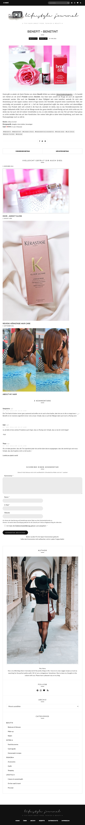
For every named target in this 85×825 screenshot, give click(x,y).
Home (17, 820)
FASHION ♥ (10, 757)
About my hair (10, 394)
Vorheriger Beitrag (22, 151)
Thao (4, 443)
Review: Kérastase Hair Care (16, 323)
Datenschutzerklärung (23, 526)
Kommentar (8, 476)
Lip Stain (70, 131)
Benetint (17, 131)
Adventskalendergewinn (64, 94)
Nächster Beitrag (62, 151)
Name (7, 497)
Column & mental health (15, 779)
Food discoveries (13, 744)
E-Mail (7, 505)
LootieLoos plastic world (10, 455)
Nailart (10, 736)
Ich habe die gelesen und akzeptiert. (25, 526)
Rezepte (42, 820)
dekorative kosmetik (45, 131)
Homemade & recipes (14, 753)
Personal (10, 788)
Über (25, 820)
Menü (6, 3)
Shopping (11, 770)
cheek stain (29, 131)
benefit (8, 131)
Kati (4, 425)
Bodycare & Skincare (14, 727)
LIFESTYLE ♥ (10, 775)
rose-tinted (9, 134)
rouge (19, 134)
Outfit (10, 766)
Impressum (66, 820)
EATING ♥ (9, 740)
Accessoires (11, 762)
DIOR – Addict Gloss (12, 216)
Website (7, 513)
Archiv (32, 820)
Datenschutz (53, 820)
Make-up (43, 38)
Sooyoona (6, 408)
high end (60, 131)
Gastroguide (12, 749)
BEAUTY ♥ (33, 38)
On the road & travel (14, 783)
